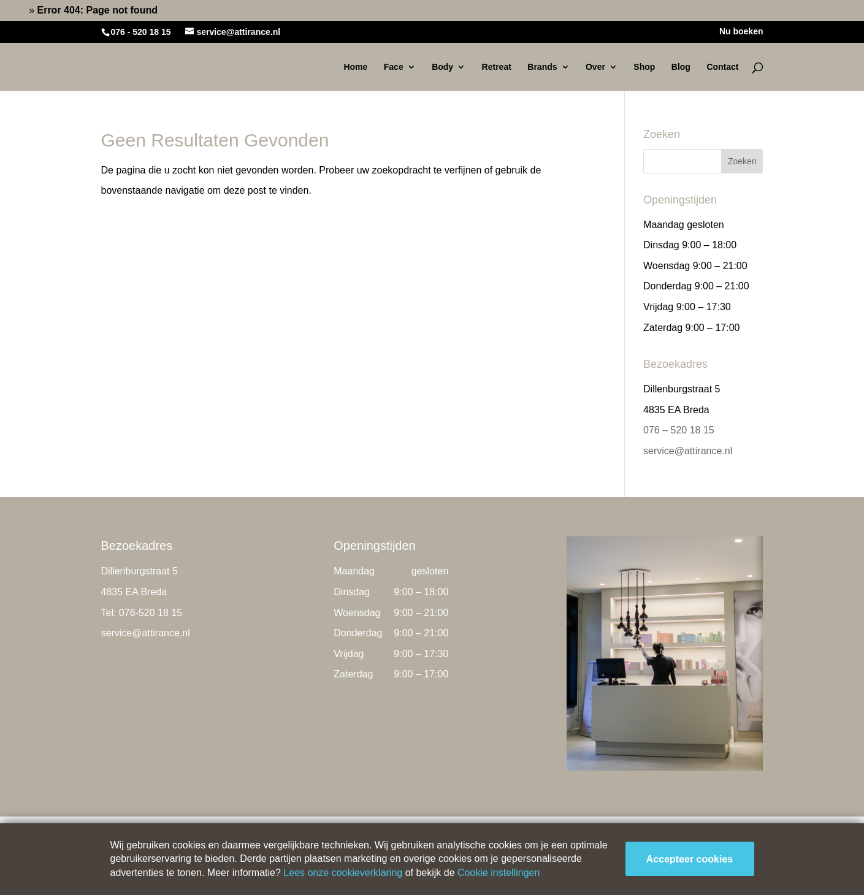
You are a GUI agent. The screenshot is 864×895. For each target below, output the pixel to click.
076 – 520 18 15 (678, 430)
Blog (680, 67)
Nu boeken (741, 31)
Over (595, 67)
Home (13, 10)
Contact (722, 67)
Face (393, 67)
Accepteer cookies (689, 859)
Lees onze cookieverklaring (342, 872)
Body (442, 67)
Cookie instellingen (498, 872)
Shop (644, 67)
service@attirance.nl (687, 451)
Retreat (496, 67)
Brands (542, 67)
